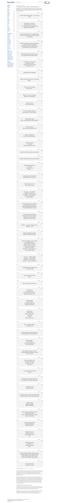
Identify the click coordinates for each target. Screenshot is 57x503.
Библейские (8, 34)
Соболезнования (9, 55)
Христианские (9, 48)
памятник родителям (21, 8)
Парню (8, 26)
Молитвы (8, 38)
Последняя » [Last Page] (31, 468)
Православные (9, 42)
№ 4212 (18, 280)
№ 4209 (18, 297)
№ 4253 (18, 162)
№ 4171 (18, 419)
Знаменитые (8, 35)
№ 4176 (18, 391)
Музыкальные (9, 39)
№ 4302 (18, 69)
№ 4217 (18, 264)
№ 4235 (18, 211)
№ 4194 (18, 329)
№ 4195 (18, 321)
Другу (8, 17)
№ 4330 (18, 40)
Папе (8, 25)
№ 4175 (18, 399)
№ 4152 (18, 460)
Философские (9, 47)
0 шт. (46, 2)
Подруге (8, 27)
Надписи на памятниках (10, 64)
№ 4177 (18, 383)
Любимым (8, 20)
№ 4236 (18, 200)
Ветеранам (8, 12)
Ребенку (8, 28)
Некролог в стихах (9, 54)
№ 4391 (18, 12)
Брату (8, 11)
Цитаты (8, 49)
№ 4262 (18, 139)
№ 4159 (18, 439)
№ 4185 (18, 357)
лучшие (8, 6)
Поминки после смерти (10, 56)
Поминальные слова (9, 57)
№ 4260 (18, 155)
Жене (8, 18)
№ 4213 (18, 272)
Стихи (8, 46)
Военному (8, 13)
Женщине (8, 19)
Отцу (8, 24)
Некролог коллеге (9, 53)
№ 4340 (18, 20)
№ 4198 (18, 308)
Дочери (8, 16)
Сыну (8, 31)
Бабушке (8, 10)
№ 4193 (18, 337)
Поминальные (9, 41)
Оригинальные (9, 40)
